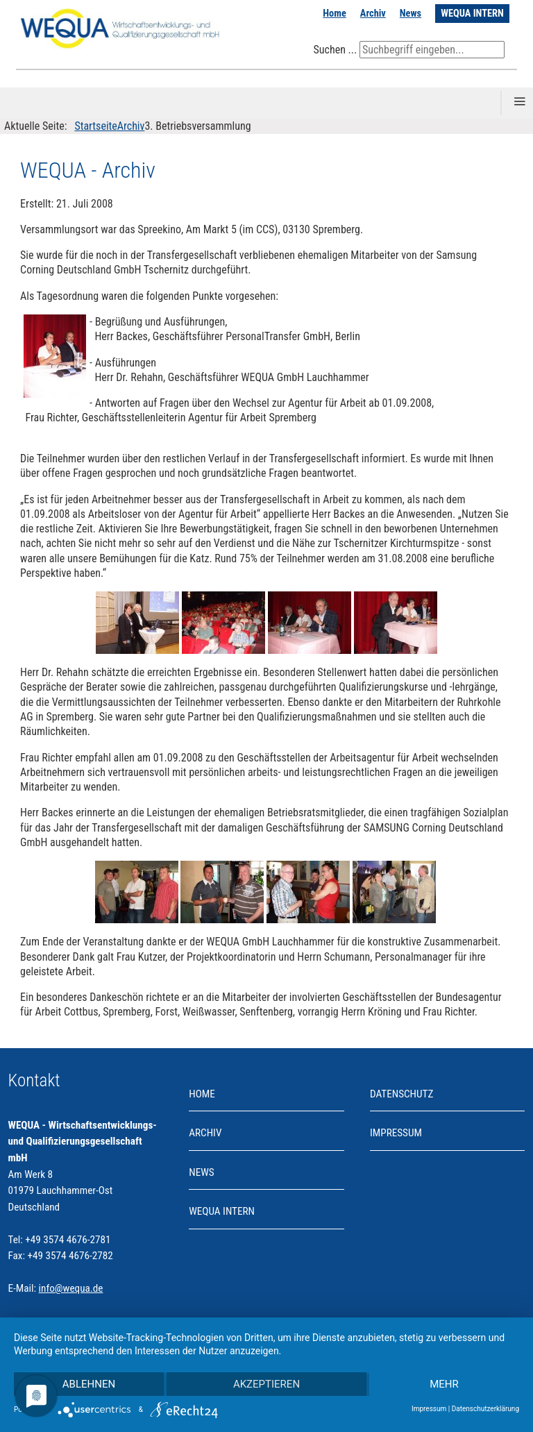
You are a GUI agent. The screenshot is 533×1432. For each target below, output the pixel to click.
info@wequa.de (71, 1288)
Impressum (396, 1133)
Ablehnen (88, 1384)
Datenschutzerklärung (485, 1409)
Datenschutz (401, 1094)
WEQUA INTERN (472, 13)
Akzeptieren (266, 1384)
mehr (444, 1384)
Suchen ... (335, 49)
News (410, 13)
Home (334, 13)
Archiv (373, 13)
